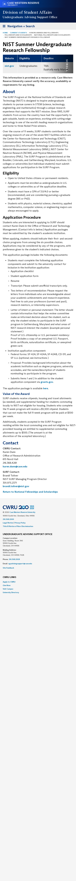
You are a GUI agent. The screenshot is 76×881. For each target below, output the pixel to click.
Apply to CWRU (9, 582)
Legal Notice (8, 523)
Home (5, 33)
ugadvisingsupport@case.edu (20, 563)
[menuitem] (38, 582)
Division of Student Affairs (27, 12)
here (45, 388)
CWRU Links (9, 577)
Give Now (6, 585)
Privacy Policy (20, 523)
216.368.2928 (14, 559)
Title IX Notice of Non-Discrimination (18, 526)
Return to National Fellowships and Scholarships (30, 491)
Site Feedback (8, 568)
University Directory (11, 592)
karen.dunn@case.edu (15, 466)
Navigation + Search (18, 27)
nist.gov (9, 65)
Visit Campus (8, 589)
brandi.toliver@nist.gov (16, 486)
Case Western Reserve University (22, 512)
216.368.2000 (8, 519)
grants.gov (47, 381)
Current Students (18, 33)
